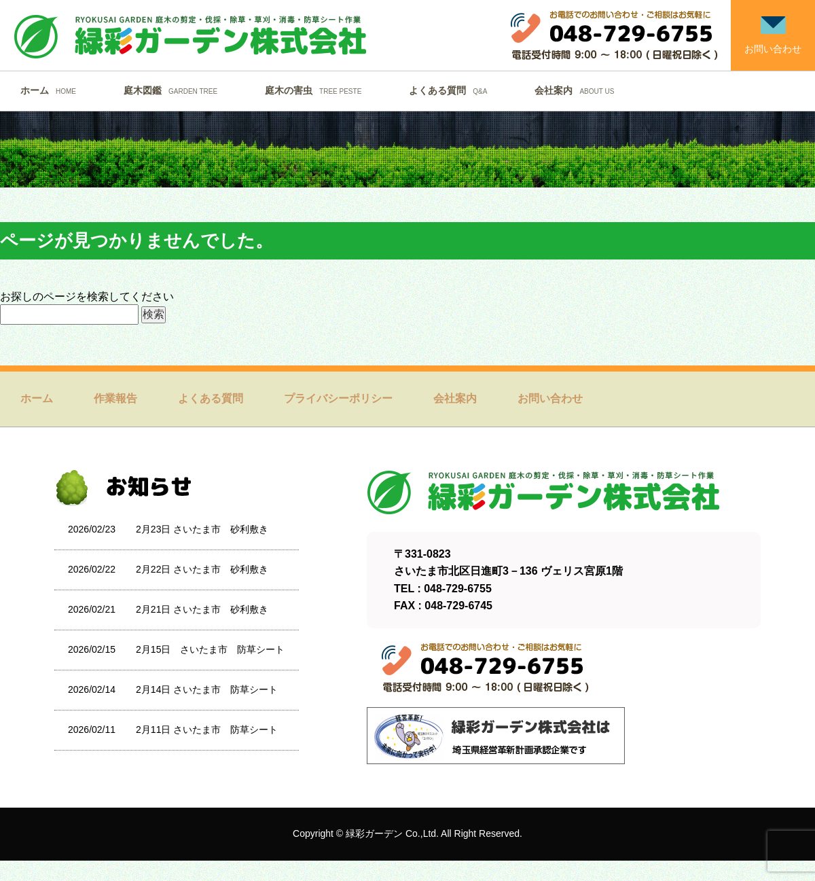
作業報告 (115, 398)
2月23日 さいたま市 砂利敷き (202, 529)
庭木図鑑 (174, 90)
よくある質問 (451, 90)
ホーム (51, 90)
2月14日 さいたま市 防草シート (207, 689)
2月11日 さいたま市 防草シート (207, 729)
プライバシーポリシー (338, 398)
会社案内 (578, 90)
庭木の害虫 (316, 90)
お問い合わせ (550, 398)
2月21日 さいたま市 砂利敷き (202, 609)
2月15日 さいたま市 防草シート (210, 649)
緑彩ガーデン (374, 833)
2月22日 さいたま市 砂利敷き (202, 569)
